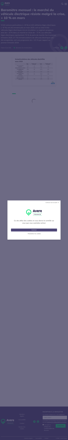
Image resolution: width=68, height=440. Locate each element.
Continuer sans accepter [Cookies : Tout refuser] (51, 202)
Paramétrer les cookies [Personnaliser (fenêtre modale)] (34, 233)
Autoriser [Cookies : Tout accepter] (34, 230)
